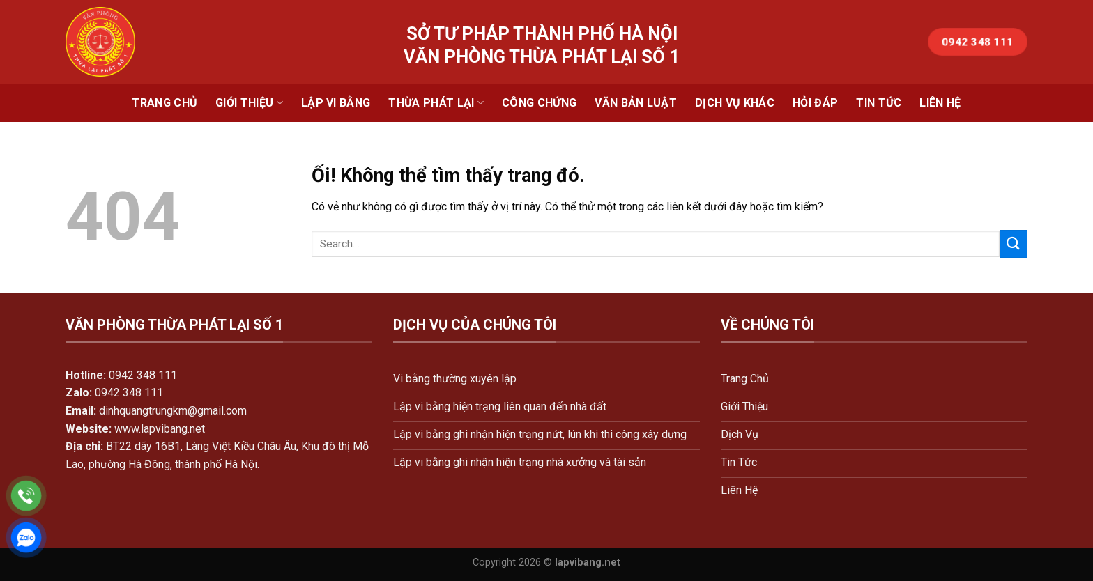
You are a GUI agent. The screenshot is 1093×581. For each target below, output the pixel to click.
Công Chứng (539, 102)
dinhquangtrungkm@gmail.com (173, 410)
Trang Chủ (164, 102)
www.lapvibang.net (159, 428)
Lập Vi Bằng (336, 102)
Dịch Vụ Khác (734, 102)
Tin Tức (878, 102)
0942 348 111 (143, 375)
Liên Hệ (940, 102)
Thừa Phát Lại (436, 103)
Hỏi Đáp (815, 102)
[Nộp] (1013, 243)
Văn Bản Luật (636, 102)
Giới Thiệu (249, 103)
